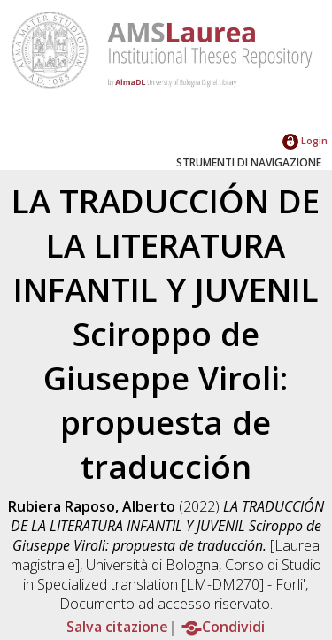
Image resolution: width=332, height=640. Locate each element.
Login (305, 140)
